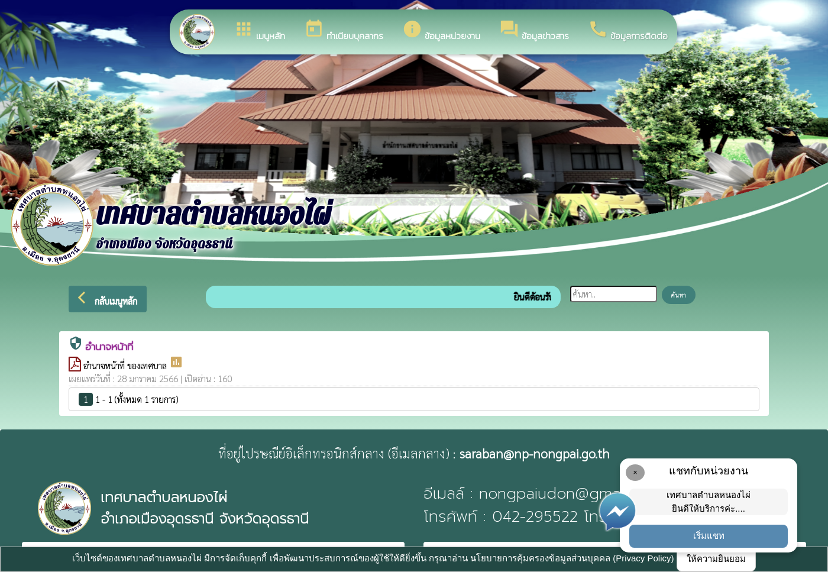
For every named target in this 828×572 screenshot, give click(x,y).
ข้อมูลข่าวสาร (534, 31)
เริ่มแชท (708, 536)
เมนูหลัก (259, 31)
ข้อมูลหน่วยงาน (441, 31)
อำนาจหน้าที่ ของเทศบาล (126, 365)
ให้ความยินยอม (716, 559)
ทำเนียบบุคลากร (343, 31)
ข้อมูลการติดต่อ (628, 31)
